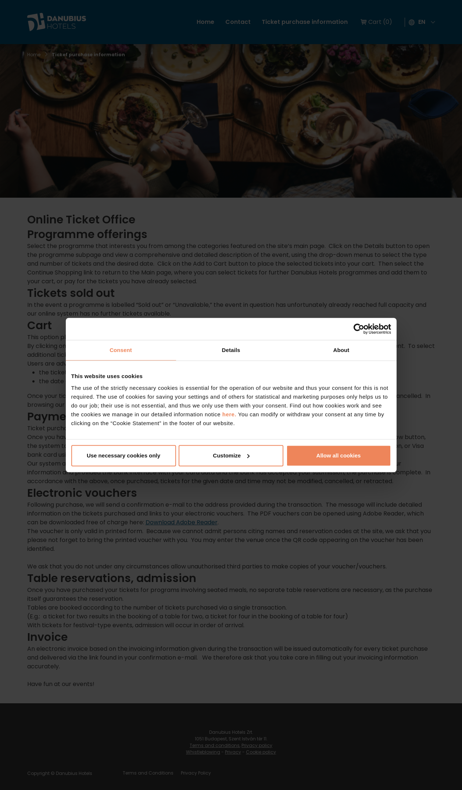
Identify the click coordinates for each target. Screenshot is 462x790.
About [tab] (341, 350)
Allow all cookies (338, 455)
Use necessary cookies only (123, 455)
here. (230, 414)
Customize (231, 455)
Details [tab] (231, 350)
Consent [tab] (121, 350)
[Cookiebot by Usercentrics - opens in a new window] (359, 328)
